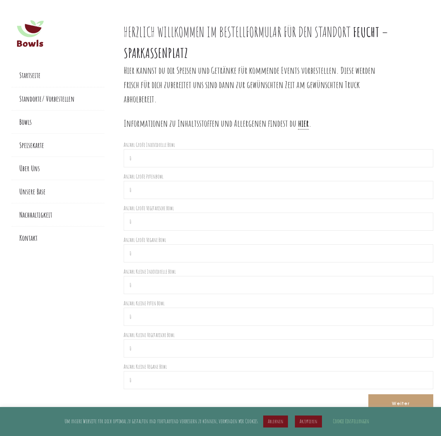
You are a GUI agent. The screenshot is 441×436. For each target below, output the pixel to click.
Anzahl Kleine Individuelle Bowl (150, 271)
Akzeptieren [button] (308, 421)
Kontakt (28, 238)
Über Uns (29, 168)
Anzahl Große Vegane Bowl (145, 240)
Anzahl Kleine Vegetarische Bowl (149, 335)
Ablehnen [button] (275, 421)
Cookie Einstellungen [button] (351, 421)
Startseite (30, 75)
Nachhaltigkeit (35, 215)
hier (303, 123)
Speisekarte (31, 145)
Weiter (400, 403)
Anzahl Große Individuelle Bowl (149, 144)
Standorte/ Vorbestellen (47, 99)
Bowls (25, 122)
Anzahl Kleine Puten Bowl (144, 303)
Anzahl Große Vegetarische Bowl (149, 208)
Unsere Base (32, 191)
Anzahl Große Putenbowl (143, 176)
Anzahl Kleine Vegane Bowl (145, 366)
